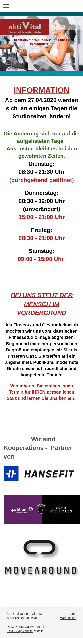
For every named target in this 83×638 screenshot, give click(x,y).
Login (72, 613)
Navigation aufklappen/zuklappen (41, 6)
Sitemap (37, 613)
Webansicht (68, 618)
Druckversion (18, 613)
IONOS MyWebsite (20, 631)
